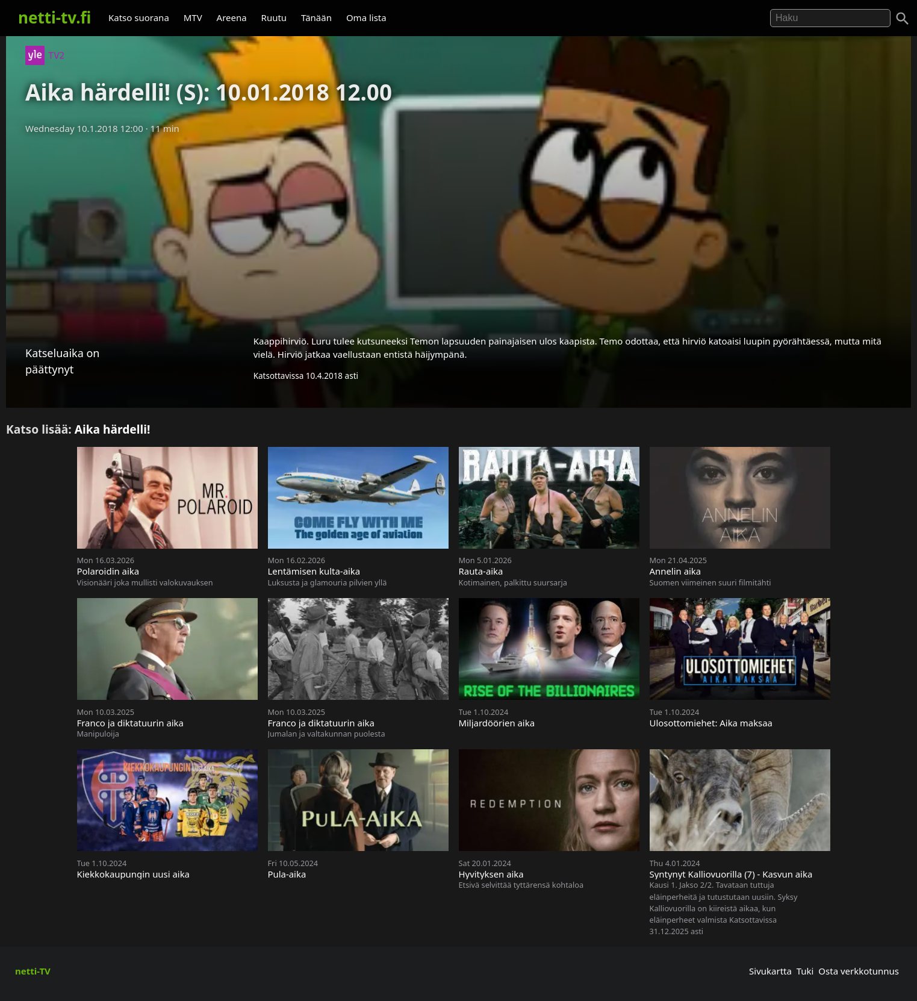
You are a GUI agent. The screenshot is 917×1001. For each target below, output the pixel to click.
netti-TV (33, 971)
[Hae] (830, 18)
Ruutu (274, 17)
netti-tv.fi (54, 17)
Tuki (805, 971)
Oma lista (366, 17)
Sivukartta (770, 971)
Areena (232, 17)
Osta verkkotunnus (858, 971)
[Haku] (902, 18)
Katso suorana (138, 17)
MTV (193, 17)
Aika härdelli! (113, 429)
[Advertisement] (459, 230)
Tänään (316, 17)
